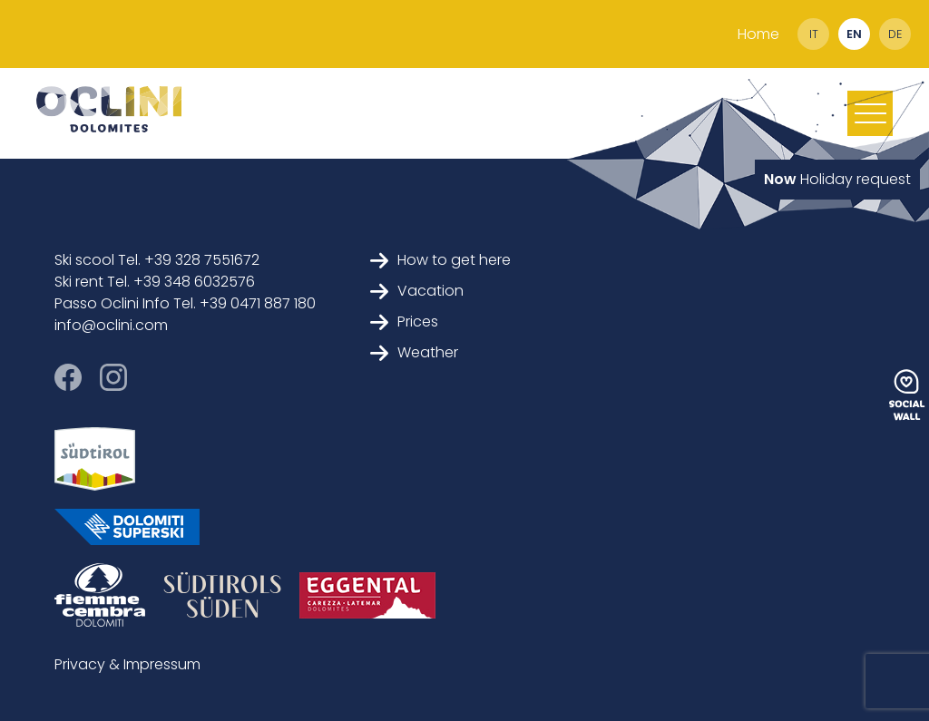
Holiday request (837, 179)
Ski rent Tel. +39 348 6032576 (154, 281)
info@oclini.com (111, 325)
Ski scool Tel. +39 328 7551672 (156, 259)
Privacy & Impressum (127, 664)
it (813, 34)
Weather (414, 352)
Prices (404, 321)
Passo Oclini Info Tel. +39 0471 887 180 (185, 303)
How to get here (440, 259)
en (854, 34)
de (895, 34)
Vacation (417, 290)
